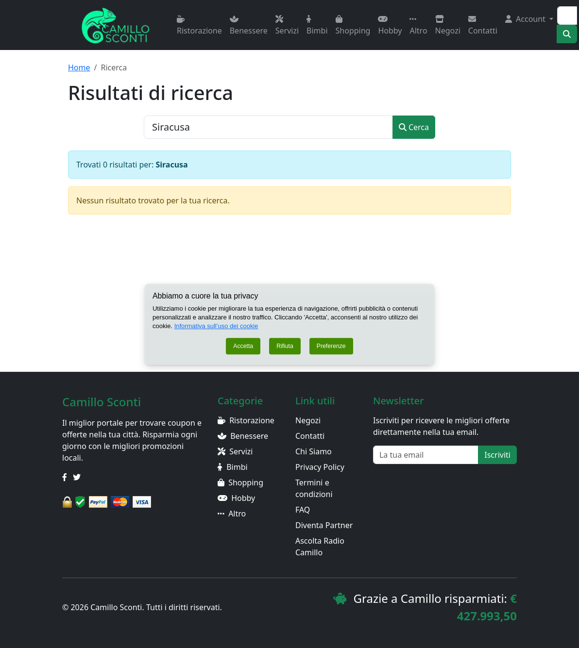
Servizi (287, 25)
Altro (418, 25)
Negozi (447, 25)
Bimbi (317, 25)
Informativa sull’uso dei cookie (216, 326)
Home (79, 67)
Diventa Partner (324, 525)
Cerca (414, 127)
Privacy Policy (319, 467)
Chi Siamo (313, 451)
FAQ (302, 509)
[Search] (567, 15)
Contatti (482, 25)
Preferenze (331, 346)
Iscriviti (497, 454)
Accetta (243, 346)
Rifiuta (284, 346)
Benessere (249, 25)
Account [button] (526, 19)
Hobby (390, 25)
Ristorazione (199, 25)
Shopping (353, 25)
